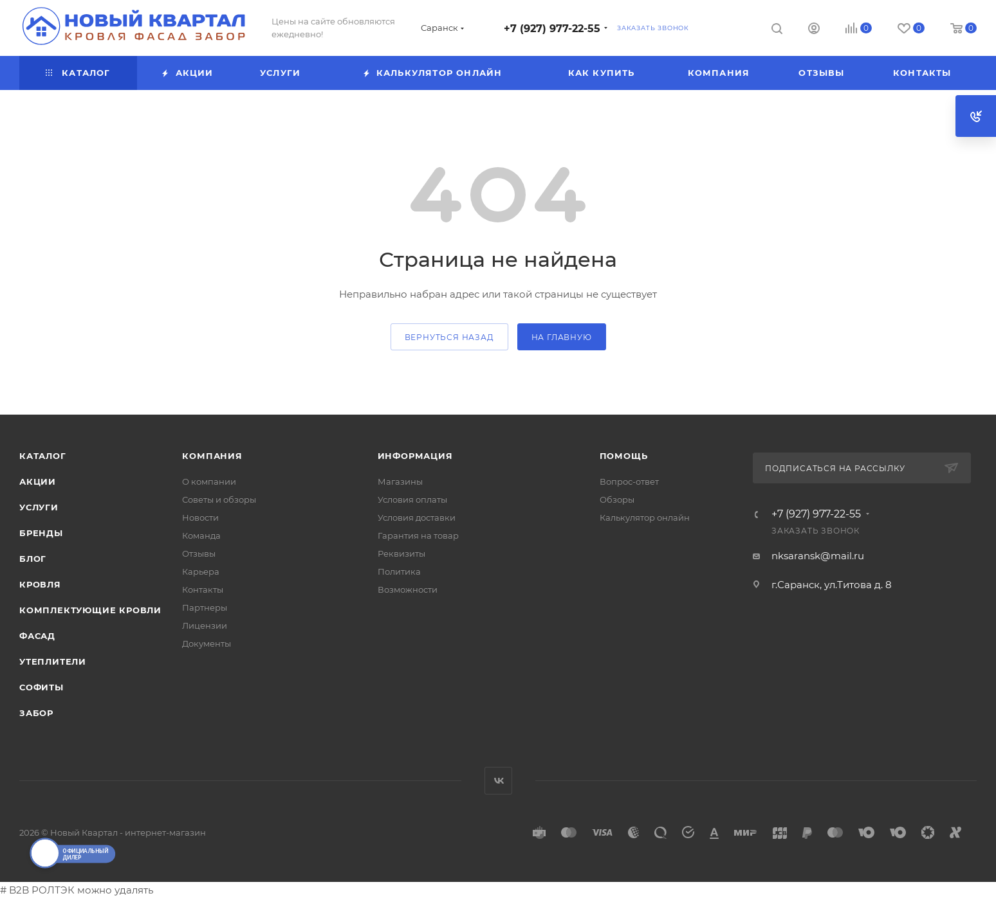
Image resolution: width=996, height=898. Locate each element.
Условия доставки (417, 517)
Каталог (42, 456)
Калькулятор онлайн (645, 517)
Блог (32, 558)
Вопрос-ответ (629, 481)
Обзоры (617, 499)
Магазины (400, 481)
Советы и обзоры (219, 499)
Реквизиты (401, 553)
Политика (399, 571)
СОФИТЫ (41, 687)
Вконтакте (498, 781)
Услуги (39, 507)
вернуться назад (449, 337)
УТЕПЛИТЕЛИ (52, 661)
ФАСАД (37, 636)
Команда (201, 535)
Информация (415, 456)
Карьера (200, 571)
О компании (209, 481)
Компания (212, 456)
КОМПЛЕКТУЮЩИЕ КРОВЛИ (90, 610)
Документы (206, 643)
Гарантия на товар (418, 535)
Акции (37, 481)
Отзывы (199, 553)
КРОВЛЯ (40, 584)
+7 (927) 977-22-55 (552, 28)
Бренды (41, 533)
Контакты (202, 589)
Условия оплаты (412, 499)
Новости (200, 517)
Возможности (408, 589)
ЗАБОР (36, 713)
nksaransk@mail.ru (817, 556)
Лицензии (204, 625)
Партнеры (204, 607)
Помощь (624, 456)
